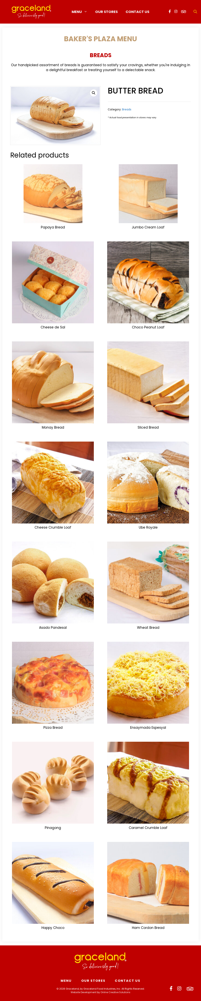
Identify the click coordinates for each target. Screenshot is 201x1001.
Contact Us (137, 11)
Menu (81, 12)
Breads (100, 55)
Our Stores (106, 11)
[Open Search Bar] (195, 12)
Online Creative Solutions (115, 992)
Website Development (83, 992)
